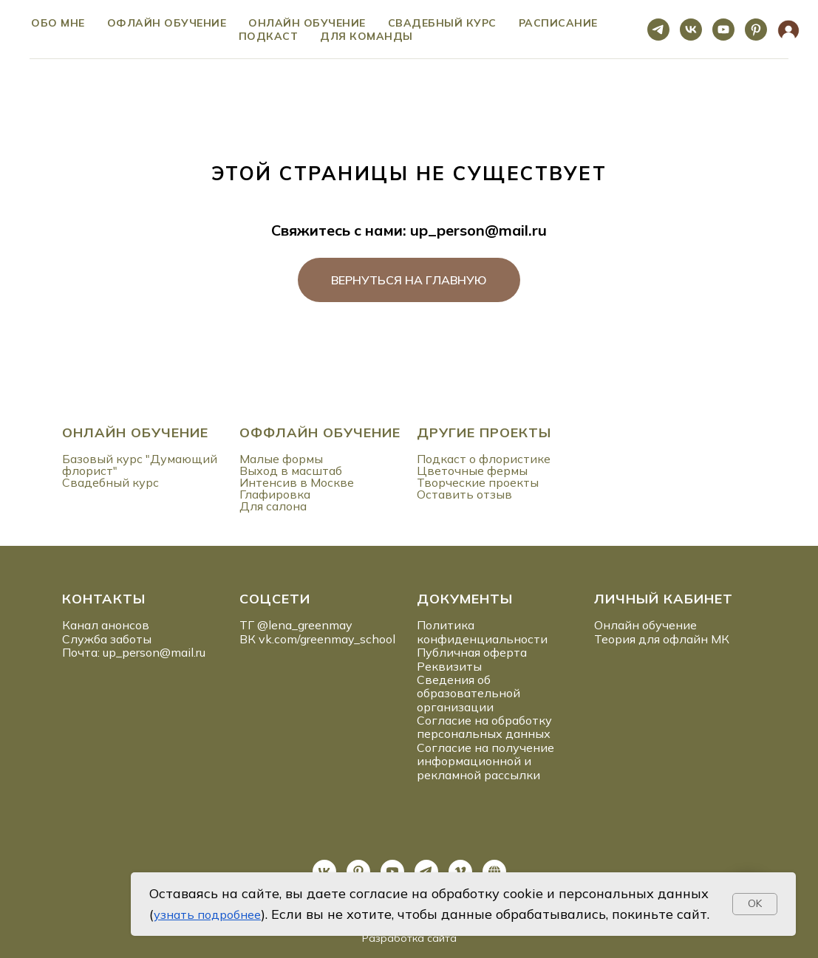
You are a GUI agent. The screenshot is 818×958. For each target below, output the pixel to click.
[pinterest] (756, 29)
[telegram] (658, 29)
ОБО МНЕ (58, 23)
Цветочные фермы (472, 470)
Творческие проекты (478, 482)
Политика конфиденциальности (482, 631)
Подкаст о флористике (484, 458)
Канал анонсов (105, 624)
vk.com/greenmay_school (327, 639)
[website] (788, 29)
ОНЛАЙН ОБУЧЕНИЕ (135, 432)
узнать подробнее (207, 914)
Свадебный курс (442, 23)
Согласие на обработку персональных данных (484, 727)
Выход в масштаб (290, 470)
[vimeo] (460, 871)
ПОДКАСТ (269, 36)
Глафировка (274, 494)
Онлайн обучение (307, 23)
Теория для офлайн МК (661, 639)
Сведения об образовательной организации (468, 693)
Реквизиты (449, 666)
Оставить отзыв (464, 494)
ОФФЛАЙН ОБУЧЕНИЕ (320, 432)
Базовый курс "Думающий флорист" (139, 464)
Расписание (558, 23)
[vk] (691, 29)
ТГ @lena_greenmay (295, 624)
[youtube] (723, 29)
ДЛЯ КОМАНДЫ (366, 36)
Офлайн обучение (167, 23)
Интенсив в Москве (296, 482)
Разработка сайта (409, 938)
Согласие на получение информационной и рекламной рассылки (485, 761)
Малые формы (281, 458)
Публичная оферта (472, 652)
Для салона (273, 506)
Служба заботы (106, 639)
